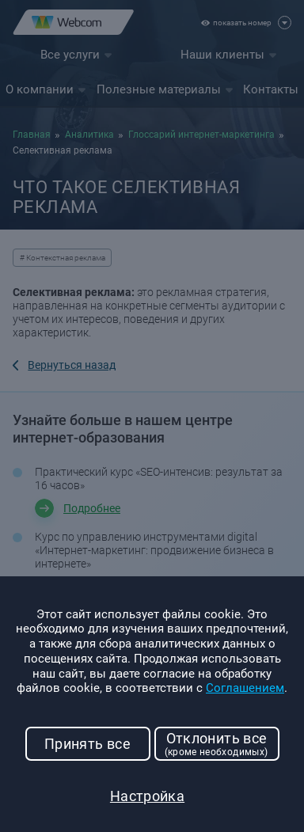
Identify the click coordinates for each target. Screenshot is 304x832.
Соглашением (245, 688)
